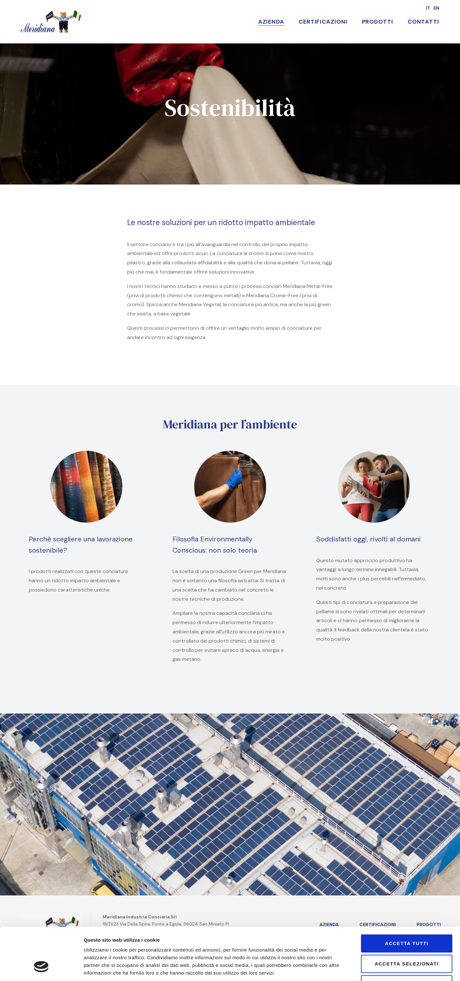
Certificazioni (323, 22)
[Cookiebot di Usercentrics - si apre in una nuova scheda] (41, 968)
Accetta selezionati (407, 918)
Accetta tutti (406, 898)
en (436, 8)
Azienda (271, 22)
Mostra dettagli (379, 968)
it (428, 8)
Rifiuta (407, 939)
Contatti (423, 22)
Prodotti (377, 22)
